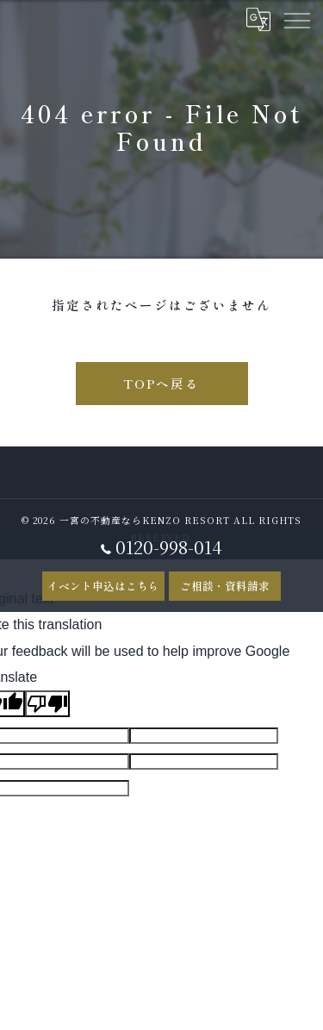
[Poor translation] (47, 703)
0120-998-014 (161, 547)
